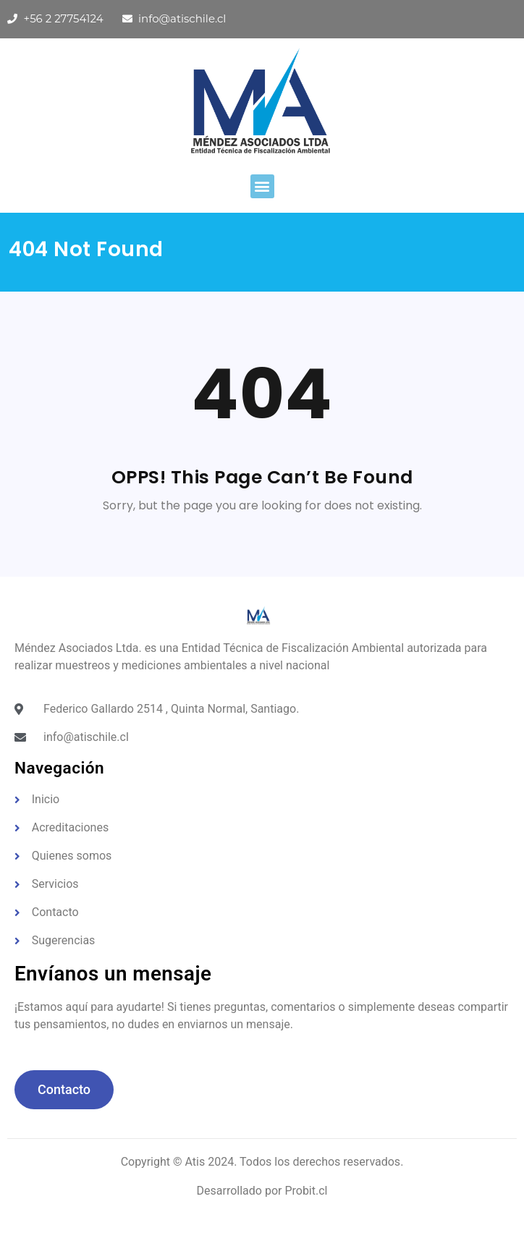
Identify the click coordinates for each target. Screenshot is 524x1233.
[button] (262, 186)
